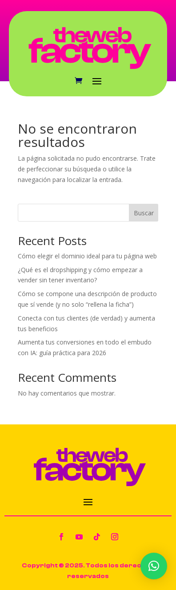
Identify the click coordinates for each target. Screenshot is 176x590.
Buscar (144, 213)
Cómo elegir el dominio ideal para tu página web (87, 256)
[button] (153, 566)
